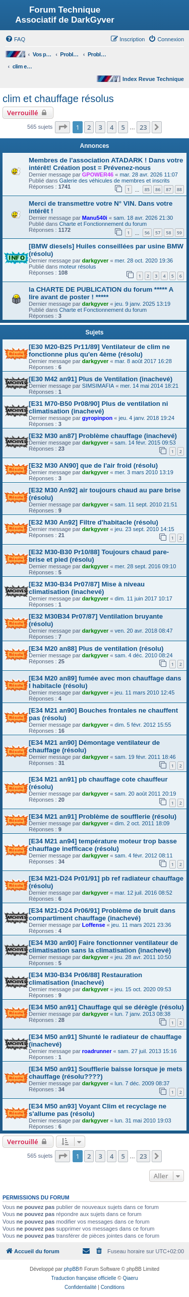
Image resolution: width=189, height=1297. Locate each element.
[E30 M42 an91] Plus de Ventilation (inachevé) (100, 379)
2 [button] (89, 127)
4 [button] (111, 127)
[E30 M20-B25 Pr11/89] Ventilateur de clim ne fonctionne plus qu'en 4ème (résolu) (99, 350)
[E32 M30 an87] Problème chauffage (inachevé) (103, 436)
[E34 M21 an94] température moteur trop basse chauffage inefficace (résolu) (103, 844)
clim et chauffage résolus (58, 98)
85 (147, 189)
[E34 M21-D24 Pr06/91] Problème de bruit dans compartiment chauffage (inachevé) (102, 914)
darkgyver (95, 260)
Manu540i (94, 218)
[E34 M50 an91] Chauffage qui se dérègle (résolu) (106, 1007)
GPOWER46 (97, 174)
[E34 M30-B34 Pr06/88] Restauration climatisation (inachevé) (85, 978)
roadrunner (97, 1051)
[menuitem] (15, 39)
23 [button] (143, 127)
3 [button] (100, 127)
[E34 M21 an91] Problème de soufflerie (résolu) (102, 816)
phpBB (71, 1269)
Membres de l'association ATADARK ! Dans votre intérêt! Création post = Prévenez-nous (106, 163)
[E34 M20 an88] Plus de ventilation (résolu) (96, 648)
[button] (62, 127)
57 (157, 232)
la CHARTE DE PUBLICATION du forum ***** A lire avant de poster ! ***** (101, 293)
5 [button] (122, 127)
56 (147, 232)
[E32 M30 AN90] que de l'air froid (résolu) (93, 465)
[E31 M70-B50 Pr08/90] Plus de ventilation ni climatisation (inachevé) (98, 407)
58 (168, 232)
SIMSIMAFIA (98, 386)
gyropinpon (97, 418)
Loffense (93, 925)
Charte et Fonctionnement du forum (103, 224)
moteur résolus (77, 267)
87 (168, 189)
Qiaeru (130, 1278)
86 (157, 189)
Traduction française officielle (83, 1278)
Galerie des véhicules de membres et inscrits (114, 181)
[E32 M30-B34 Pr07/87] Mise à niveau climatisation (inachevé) (87, 587)
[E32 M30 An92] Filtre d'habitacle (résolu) (93, 522)
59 (179, 232)
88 (179, 189)
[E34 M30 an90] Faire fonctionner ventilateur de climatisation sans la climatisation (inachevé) (103, 946)
